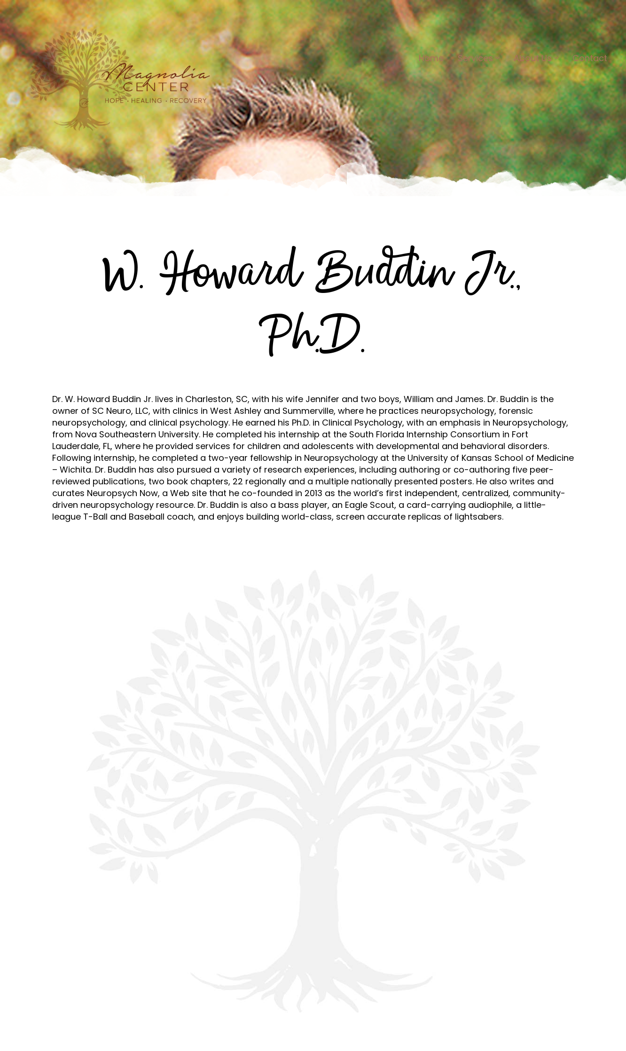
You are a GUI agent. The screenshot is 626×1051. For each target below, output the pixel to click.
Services (479, 58)
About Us (536, 58)
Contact (589, 58)
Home (431, 58)
